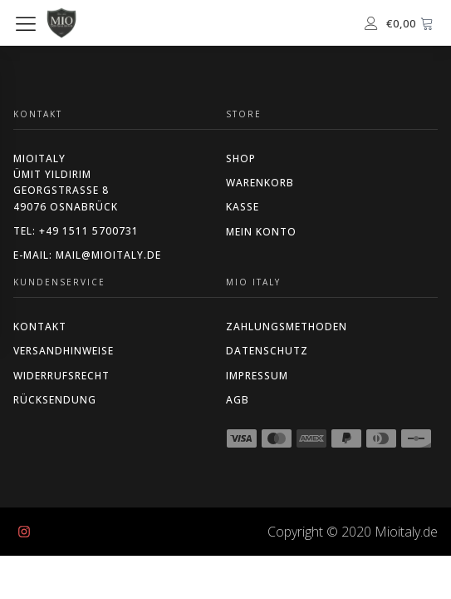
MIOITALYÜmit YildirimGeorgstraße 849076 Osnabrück (65, 182)
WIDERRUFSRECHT (61, 376)
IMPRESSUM (257, 376)
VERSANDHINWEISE (63, 351)
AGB (237, 400)
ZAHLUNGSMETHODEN (286, 326)
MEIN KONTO (261, 232)
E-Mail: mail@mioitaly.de (87, 255)
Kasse (242, 207)
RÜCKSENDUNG (54, 400)
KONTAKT (39, 326)
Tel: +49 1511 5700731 (76, 231)
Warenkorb (260, 183)
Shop (241, 158)
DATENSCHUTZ (267, 351)
